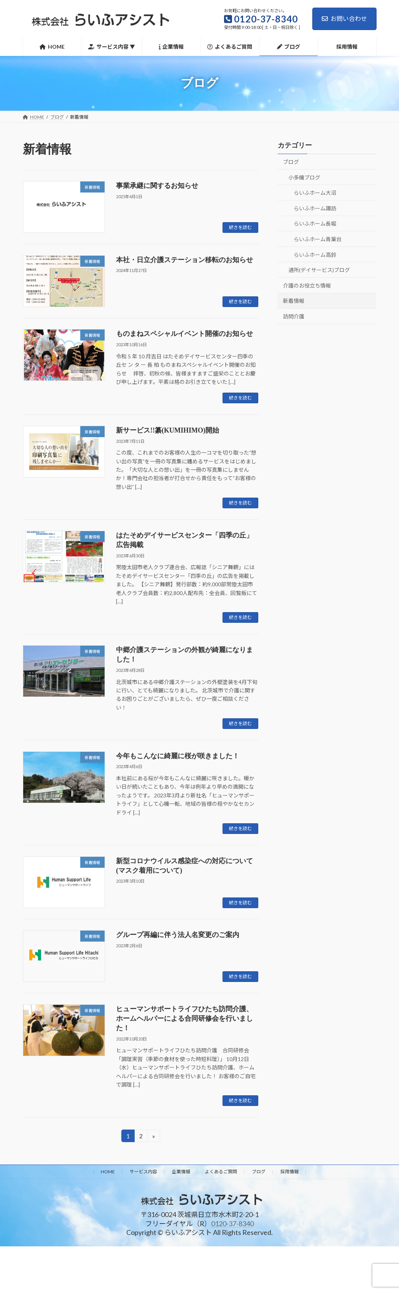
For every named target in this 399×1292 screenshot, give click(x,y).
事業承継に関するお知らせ (157, 185)
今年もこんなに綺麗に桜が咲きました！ (177, 756)
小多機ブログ (304, 177)
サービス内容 (143, 1171)
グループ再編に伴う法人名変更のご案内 (177, 935)
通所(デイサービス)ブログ (319, 270)
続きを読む (240, 227)
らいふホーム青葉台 (318, 239)
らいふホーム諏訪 (315, 208)
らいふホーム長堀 (315, 223)
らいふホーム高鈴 (315, 254)
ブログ (291, 162)
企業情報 (181, 1171)
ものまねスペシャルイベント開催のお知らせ (184, 333)
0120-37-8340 (232, 1223)
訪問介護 (293, 316)
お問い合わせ (344, 18)
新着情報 (293, 301)
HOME (108, 1171)
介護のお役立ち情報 (307, 285)
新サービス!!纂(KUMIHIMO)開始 (167, 430)
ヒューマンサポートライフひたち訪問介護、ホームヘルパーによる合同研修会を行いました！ (184, 1018)
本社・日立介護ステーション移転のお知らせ (184, 260)
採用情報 (289, 1171)
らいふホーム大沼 (315, 192)
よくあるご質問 (221, 1171)
